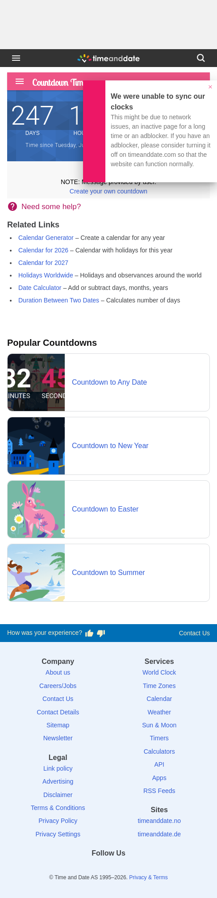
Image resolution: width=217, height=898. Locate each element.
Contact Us (194, 633)
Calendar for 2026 (43, 250)
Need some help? (51, 206)
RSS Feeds (159, 790)
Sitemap (57, 725)
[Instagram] (123, 869)
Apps (159, 777)
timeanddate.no (159, 820)
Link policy (57, 768)
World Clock (159, 672)
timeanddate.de (159, 834)
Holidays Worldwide (45, 275)
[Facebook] (77, 869)
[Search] (201, 58)
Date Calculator (40, 287)
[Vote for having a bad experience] (101, 633)
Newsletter (58, 738)
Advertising (57, 781)
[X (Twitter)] (93, 869)
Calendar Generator (46, 237)
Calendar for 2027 (43, 262)
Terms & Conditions (58, 807)
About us (58, 672)
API (159, 764)
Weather (159, 712)
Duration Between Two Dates (58, 300)
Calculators (159, 751)
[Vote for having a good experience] (89, 633)
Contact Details (58, 712)
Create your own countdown (108, 191)
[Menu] (16, 58)
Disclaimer (57, 794)
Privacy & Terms (148, 877)
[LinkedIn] (108, 869)
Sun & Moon (159, 725)
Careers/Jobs (57, 685)
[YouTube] (139, 869)
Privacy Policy (57, 820)
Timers (159, 738)
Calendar (159, 698)
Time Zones (159, 685)
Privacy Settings (58, 834)
